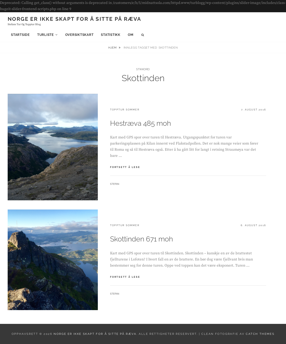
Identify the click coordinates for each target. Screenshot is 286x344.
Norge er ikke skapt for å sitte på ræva (74, 19)
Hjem (112, 47)
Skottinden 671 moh (141, 239)
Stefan (114, 184)
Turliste (45, 35)
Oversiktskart (79, 35)
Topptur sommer (124, 109)
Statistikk (110, 35)
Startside (20, 35)
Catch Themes (260, 333)
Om (130, 35)
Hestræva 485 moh (140, 123)
